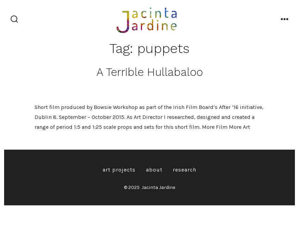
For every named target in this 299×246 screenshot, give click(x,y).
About (154, 169)
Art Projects (119, 169)
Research (184, 169)
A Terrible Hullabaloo (149, 72)
